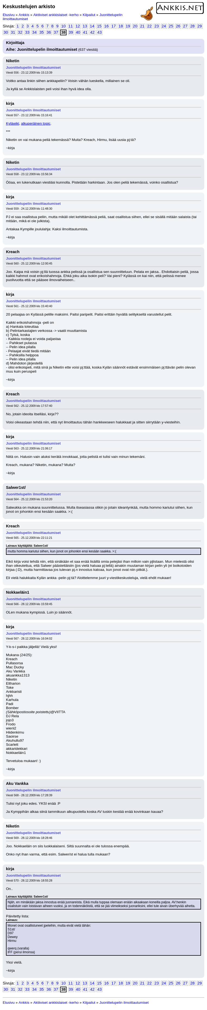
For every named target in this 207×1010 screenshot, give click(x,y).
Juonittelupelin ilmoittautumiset (33, 67)
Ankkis (24, 15)
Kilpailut (89, 15)
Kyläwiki (12, 123)
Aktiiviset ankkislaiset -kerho (56, 15)
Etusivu (9, 15)
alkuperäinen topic (36, 123)
